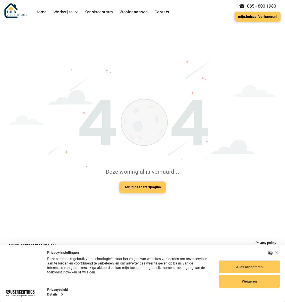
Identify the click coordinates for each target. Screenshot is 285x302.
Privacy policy (266, 243)
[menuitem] (41, 12)
